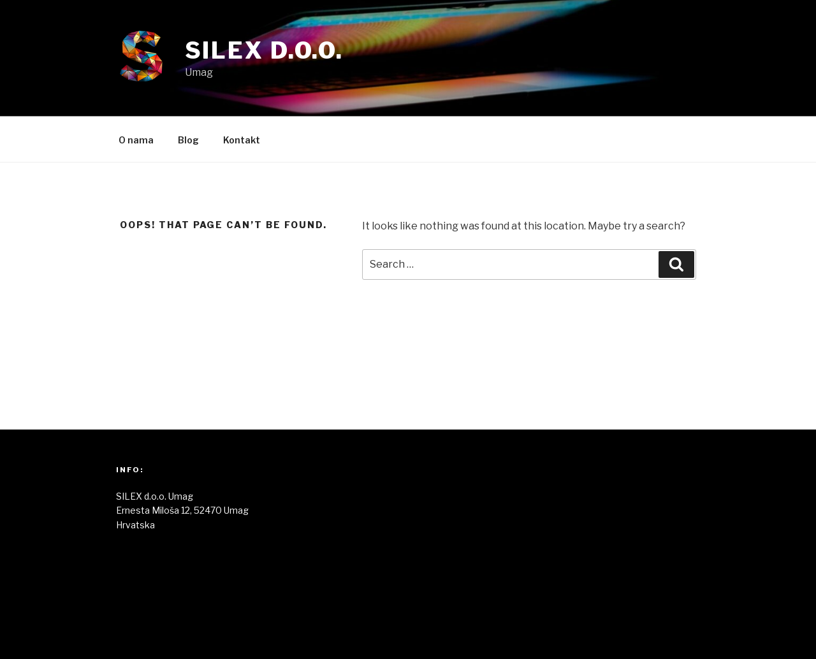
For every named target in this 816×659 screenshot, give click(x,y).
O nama (136, 139)
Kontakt (241, 139)
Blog (188, 139)
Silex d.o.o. (264, 50)
